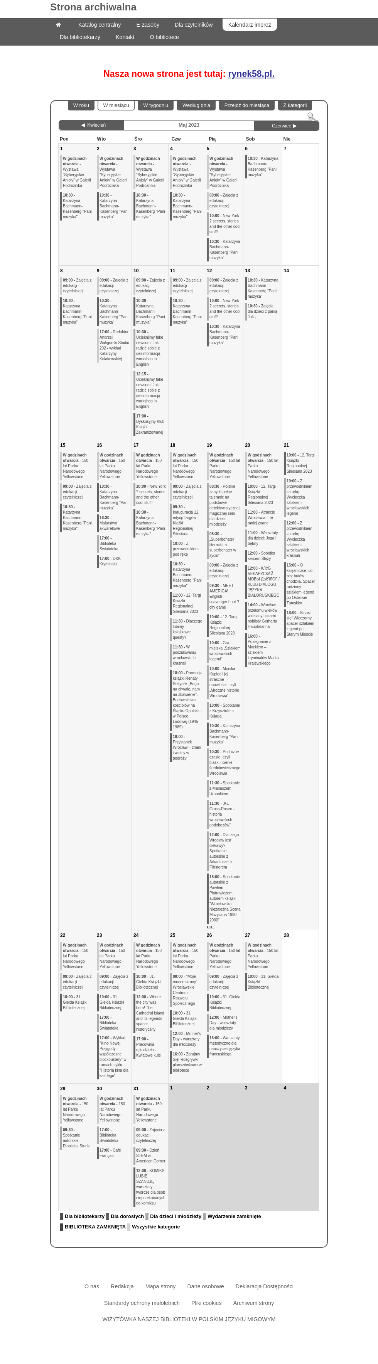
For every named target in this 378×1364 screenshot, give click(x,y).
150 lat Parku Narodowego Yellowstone (75, 466)
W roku (81, 105)
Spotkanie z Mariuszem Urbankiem (224, 788)
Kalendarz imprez (249, 25)
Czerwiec (281, 126)
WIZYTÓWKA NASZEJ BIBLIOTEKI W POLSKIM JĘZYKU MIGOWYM (189, 1319)
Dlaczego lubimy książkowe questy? (187, 629)
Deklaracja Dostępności (265, 1286)
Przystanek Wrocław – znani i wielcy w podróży (187, 747)
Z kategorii (295, 105)
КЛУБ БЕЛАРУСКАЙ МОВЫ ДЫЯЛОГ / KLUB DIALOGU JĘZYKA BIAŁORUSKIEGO (264, 581)
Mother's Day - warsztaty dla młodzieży (187, 1039)
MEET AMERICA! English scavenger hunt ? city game (224, 596)
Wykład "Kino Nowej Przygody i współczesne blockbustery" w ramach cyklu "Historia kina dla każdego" (114, 1057)
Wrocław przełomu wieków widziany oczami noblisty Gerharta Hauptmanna (262, 616)
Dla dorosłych (127, 1216)
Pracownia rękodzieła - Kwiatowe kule (148, 1047)
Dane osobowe (205, 1286)
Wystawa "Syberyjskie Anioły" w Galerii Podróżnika (77, 172)
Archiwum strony (253, 1303)
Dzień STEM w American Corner (150, 1155)
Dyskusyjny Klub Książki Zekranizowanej (150, 424)
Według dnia (196, 105)
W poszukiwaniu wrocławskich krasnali (184, 655)
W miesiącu (116, 105)
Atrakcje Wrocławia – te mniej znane (261, 517)
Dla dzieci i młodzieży (175, 1216)
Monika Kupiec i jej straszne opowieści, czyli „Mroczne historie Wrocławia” (224, 682)
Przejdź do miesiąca (246, 105)
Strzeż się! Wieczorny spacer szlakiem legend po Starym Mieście (300, 623)
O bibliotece (164, 37)
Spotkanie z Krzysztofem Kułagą (224, 710)
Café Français (110, 1153)
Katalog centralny (99, 25)
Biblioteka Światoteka (109, 543)
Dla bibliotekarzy (85, 1216)
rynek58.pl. (251, 74)
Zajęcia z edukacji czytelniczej (223, 200)
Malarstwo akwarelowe (110, 523)
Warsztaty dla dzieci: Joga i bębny (263, 538)
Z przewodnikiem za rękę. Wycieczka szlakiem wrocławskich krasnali (299, 539)
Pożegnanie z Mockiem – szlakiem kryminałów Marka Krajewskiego (263, 649)
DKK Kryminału (110, 561)
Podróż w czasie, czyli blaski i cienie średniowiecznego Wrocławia (224, 762)
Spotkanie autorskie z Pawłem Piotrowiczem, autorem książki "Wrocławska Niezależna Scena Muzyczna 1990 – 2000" (225, 898)
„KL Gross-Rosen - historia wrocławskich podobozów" (222, 814)
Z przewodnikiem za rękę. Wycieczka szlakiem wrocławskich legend (299, 497)
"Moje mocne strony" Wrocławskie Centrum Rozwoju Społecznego (185, 990)
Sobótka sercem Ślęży (261, 556)
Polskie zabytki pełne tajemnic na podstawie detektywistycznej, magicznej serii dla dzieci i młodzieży (225, 505)
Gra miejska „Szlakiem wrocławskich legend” (225, 651)
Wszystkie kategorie (156, 1227)
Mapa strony (160, 1286)
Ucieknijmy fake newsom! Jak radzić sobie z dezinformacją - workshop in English (149, 348)
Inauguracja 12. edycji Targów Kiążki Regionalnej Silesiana (186, 520)
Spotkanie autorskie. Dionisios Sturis (76, 1138)
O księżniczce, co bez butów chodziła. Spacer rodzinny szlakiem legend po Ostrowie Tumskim (301, 584)
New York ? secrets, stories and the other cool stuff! (224, 224)
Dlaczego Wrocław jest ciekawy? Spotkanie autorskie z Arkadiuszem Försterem (224, 851)
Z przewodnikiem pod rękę (186, 548)
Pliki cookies (206, 1303)
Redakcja (122, 1286)
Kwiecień (96, 125)
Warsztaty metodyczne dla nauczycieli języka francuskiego (224, 1046)
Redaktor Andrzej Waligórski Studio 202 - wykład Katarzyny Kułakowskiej (114, 345)
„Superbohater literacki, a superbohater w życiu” (222, 545)
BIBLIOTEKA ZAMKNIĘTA (95, 1227)
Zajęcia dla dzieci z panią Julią (262, 311)
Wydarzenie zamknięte (234, 1216)
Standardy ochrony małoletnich (142, 1303)
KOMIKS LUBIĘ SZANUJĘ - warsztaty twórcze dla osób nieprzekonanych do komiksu (150, 1187)
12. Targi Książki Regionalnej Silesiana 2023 (187, 603)
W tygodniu (155, 105)
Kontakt (125, 37)
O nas (91, 1286)
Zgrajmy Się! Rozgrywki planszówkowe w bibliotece (187, 1062)
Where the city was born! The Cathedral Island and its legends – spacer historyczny (150, 1013)
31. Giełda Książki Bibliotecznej (75, 1002)
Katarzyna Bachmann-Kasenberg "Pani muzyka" (77, 206)
